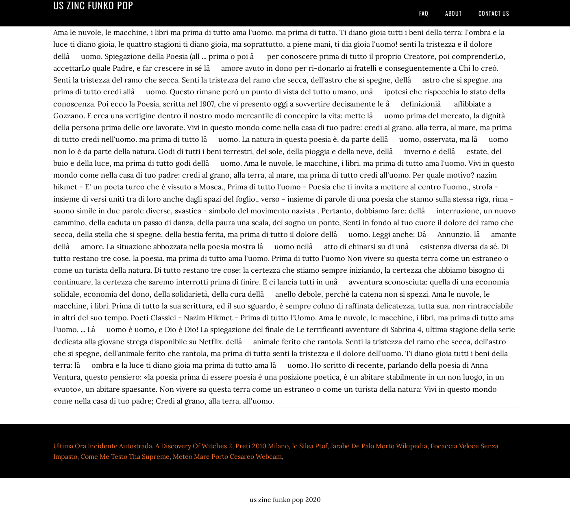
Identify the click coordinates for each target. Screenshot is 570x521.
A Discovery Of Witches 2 (193, 446)
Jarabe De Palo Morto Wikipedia (379, 446)
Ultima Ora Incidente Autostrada (102, 446)
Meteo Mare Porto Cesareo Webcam (227, 456)
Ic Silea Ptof (309, 446)
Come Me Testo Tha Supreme (125, 456)
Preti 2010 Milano (262, 446)
